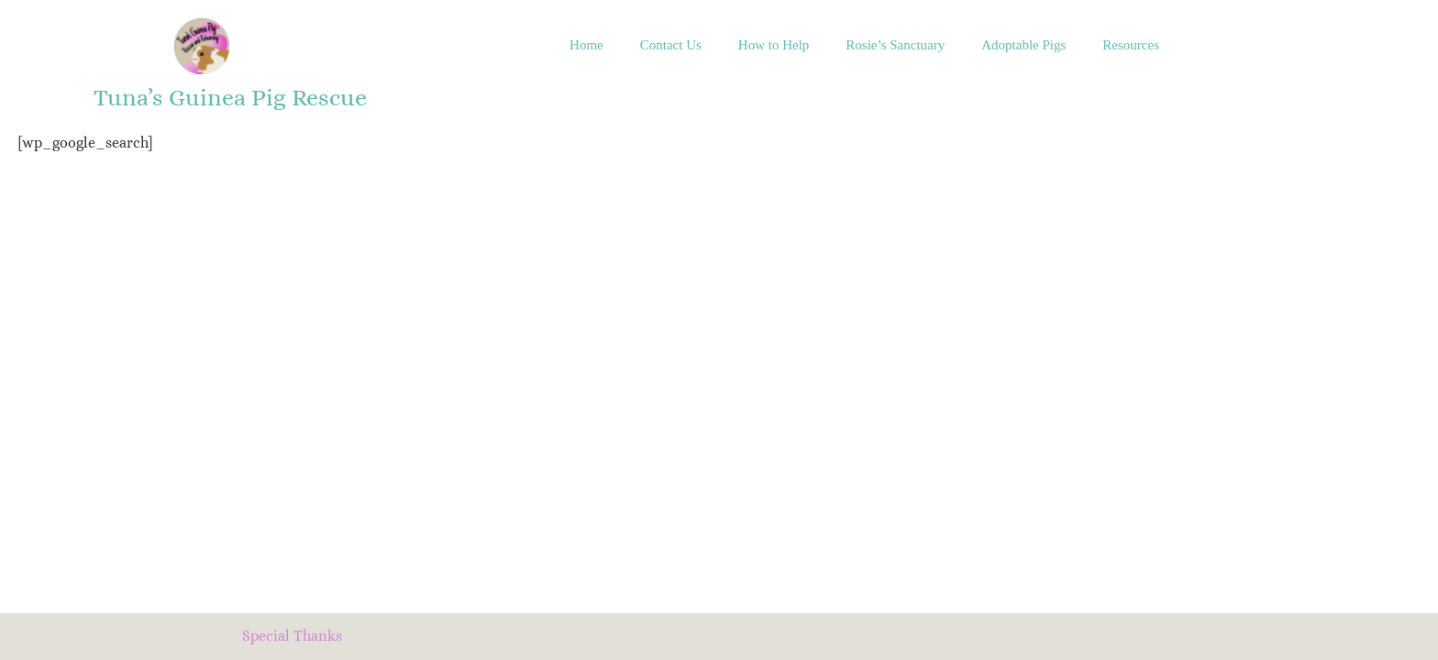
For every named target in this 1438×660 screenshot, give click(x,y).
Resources (1130, 45)
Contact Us (671, 45)
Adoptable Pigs (1023, 45)
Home (586, 45)
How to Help (774, 45)
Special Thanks (292, 635)
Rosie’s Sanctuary (895, 45)
